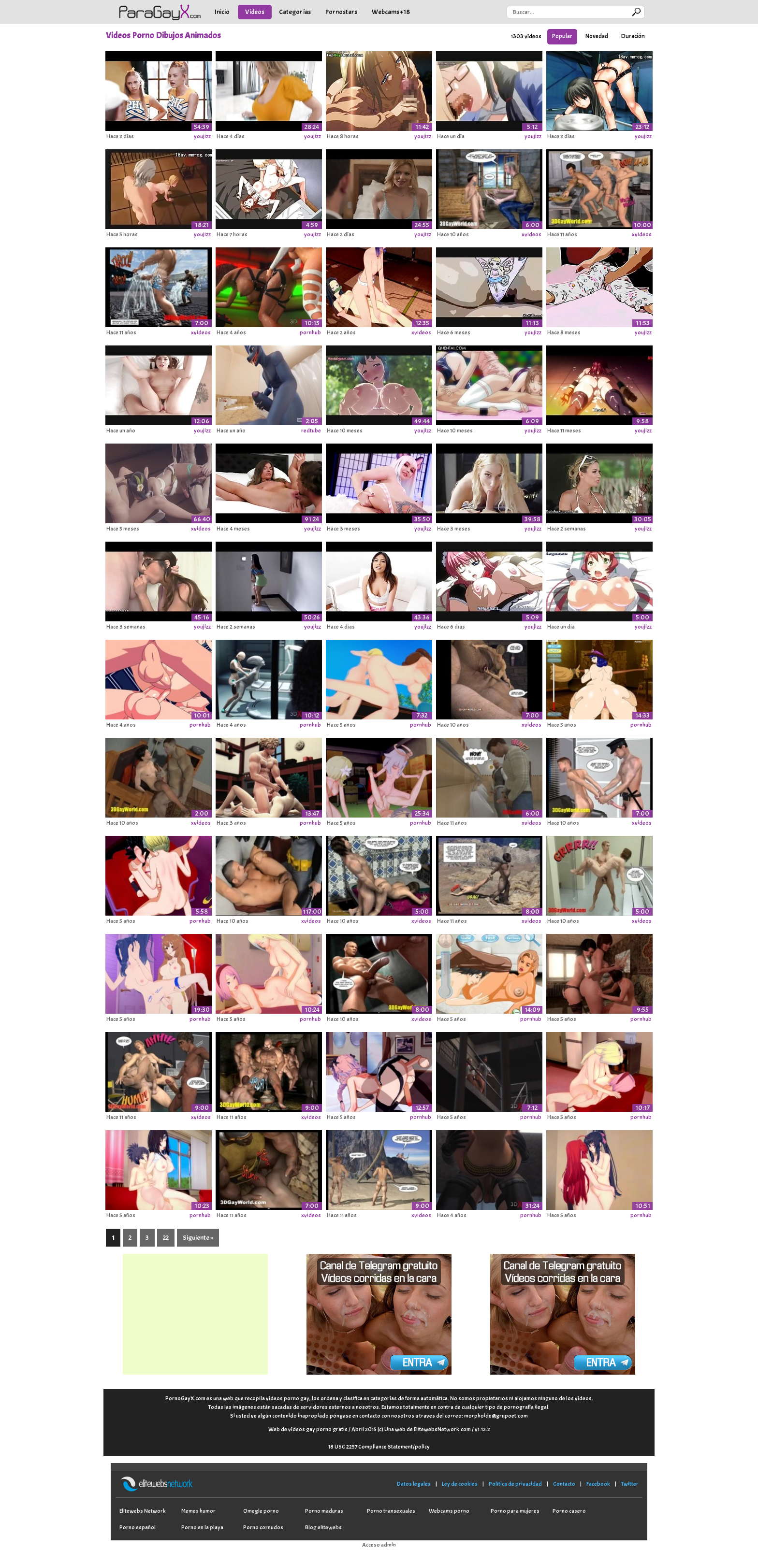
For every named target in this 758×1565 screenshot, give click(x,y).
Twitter (630, 1484)
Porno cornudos (263, 1527)
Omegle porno (261, 1511)
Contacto (564, 1484)
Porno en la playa (202, 1527)
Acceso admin (379, 1545)
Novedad (596, 36)
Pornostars (341, 12)
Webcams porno (449, 1511)
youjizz (202, 136)
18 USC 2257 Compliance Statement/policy (379, 1446)
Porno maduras (324, 1511)
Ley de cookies (460, 1484)
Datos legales (414, 1484)
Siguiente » (198, 1238)
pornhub (310, 332)
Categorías (295, 12)
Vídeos (254, 12)
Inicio (222, 12)
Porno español (137, 1527)
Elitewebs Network (142, 1511)
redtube (311, 430)
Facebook (598, 1484)
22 (166, 1238)
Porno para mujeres (515, 1511)
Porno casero (569, 1511)
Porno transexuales (391, 1511)
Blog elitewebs (323, 1527)
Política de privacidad (515, 1484)
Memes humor (198, 1511)
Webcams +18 (391, 12)
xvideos (531, 234)
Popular (562, 36)
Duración (633, 36)
